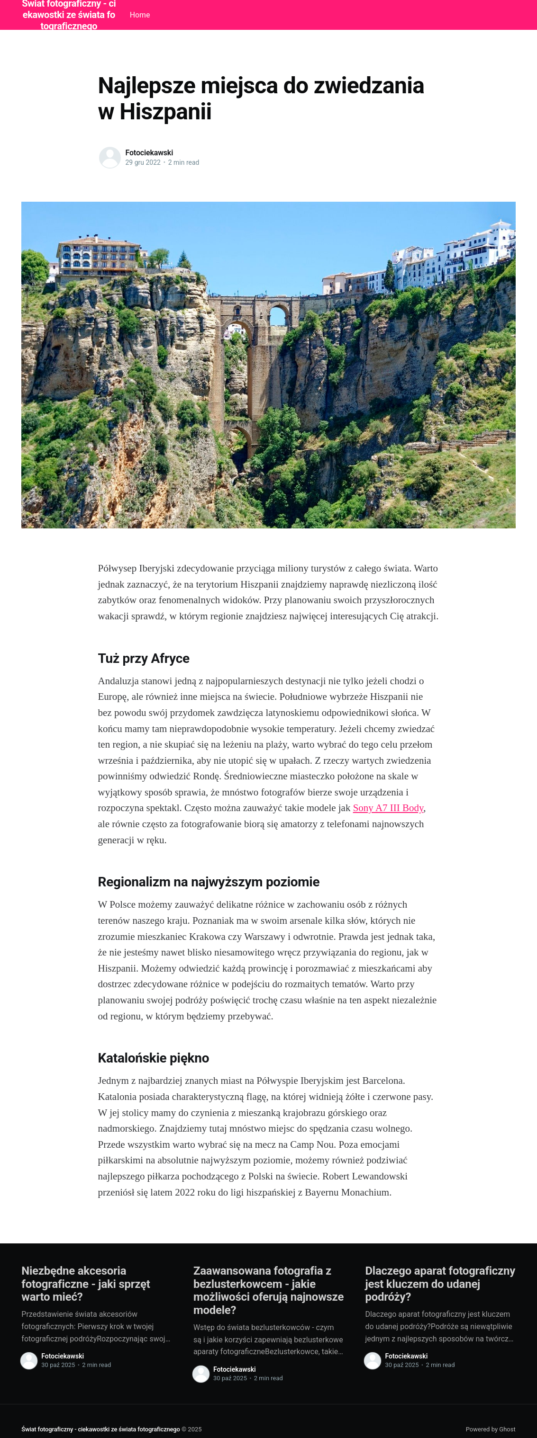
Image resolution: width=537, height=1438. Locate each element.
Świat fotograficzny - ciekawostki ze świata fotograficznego (100, 1429)
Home (140, 14)
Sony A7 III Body (388, 807)
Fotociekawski (149, 152)
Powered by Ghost (491, 1429)
